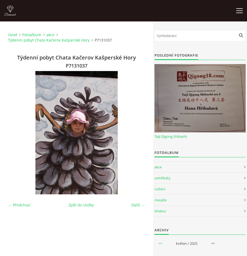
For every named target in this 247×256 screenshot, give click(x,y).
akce (50, 34)
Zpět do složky (81, 204)
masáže (160, 200)
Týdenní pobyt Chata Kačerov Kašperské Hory (49, 40)
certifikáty (162, 178)
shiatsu (160, 211)
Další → (138, 204)
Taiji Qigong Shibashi (170, 136)
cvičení (159, 189)
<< (160, 243)
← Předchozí (19, 204)
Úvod (12, 34)
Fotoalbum (31, 34)
